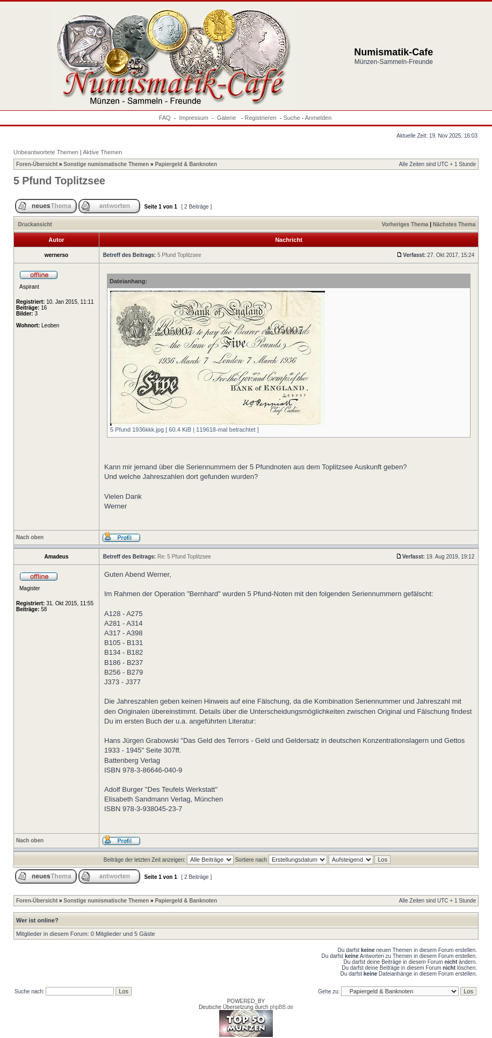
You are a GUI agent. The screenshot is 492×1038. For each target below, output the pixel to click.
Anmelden (318, 117)
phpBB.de (281, 1007)
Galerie (227, 117)
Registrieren (260, 117)
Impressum (193, 117)
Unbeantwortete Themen (45, 152)
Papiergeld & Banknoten (186, 164)
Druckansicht (35, 224)
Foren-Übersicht (36, 164)
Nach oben (30, 537)
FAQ (165, 117)
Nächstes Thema (454, 224)
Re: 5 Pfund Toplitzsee (184, 557)
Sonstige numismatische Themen (106, 164)
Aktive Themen (102, 152)
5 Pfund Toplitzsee (59, 181)
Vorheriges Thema (405, 224)
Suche (291, 117)
